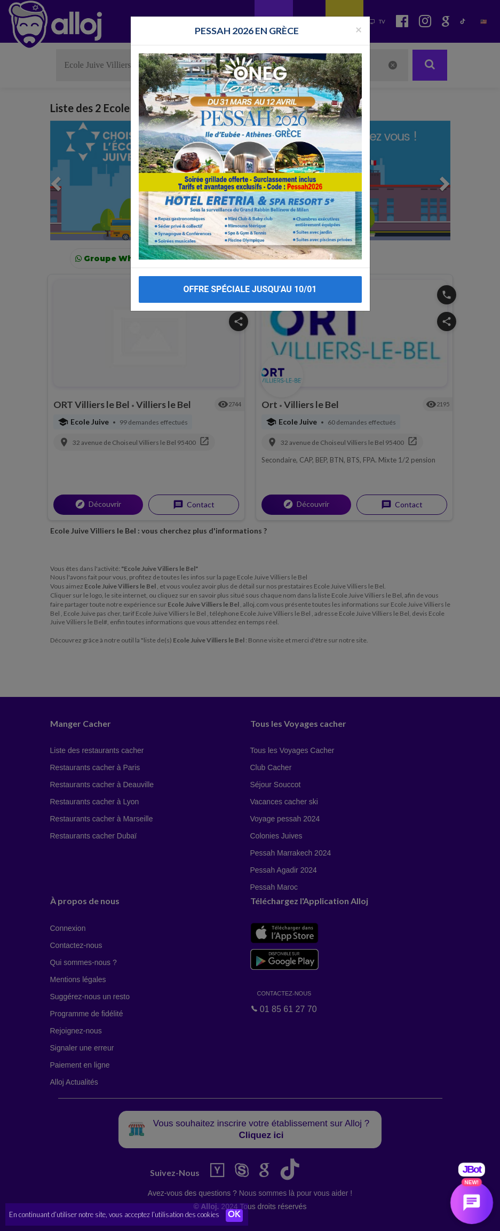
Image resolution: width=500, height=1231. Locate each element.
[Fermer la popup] (358, 23)
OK (234, 1215)
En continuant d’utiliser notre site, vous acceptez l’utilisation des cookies (114, 1215)
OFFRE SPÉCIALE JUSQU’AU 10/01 (249, 284)
